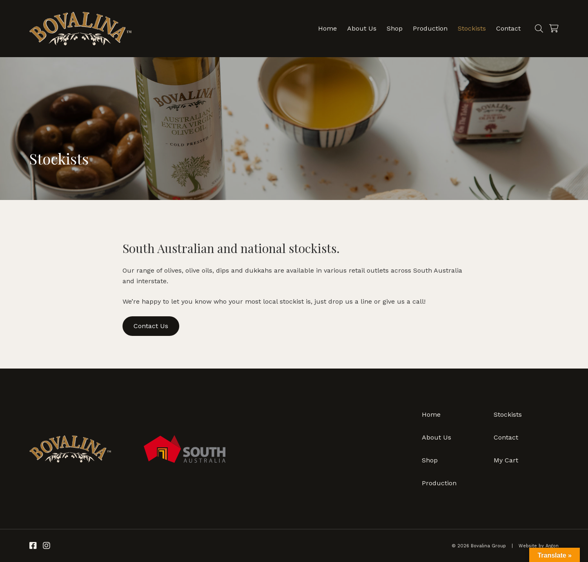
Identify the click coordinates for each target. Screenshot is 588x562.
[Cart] (554, 28)
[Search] (539, 28)
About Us (361, 28)
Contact (508, 28)
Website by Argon (539, 546)
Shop (395, 28)
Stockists (472, 28)
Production (430, 28)
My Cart (506, 460)
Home (327, 28)
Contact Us (151, 326)
